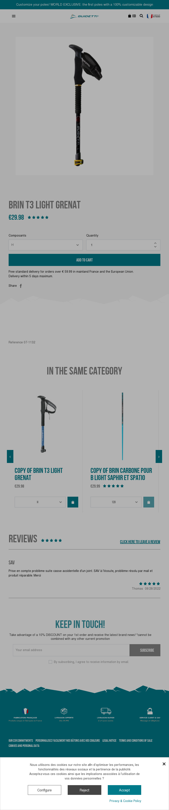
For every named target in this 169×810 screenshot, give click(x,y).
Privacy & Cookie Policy (125, 801)
